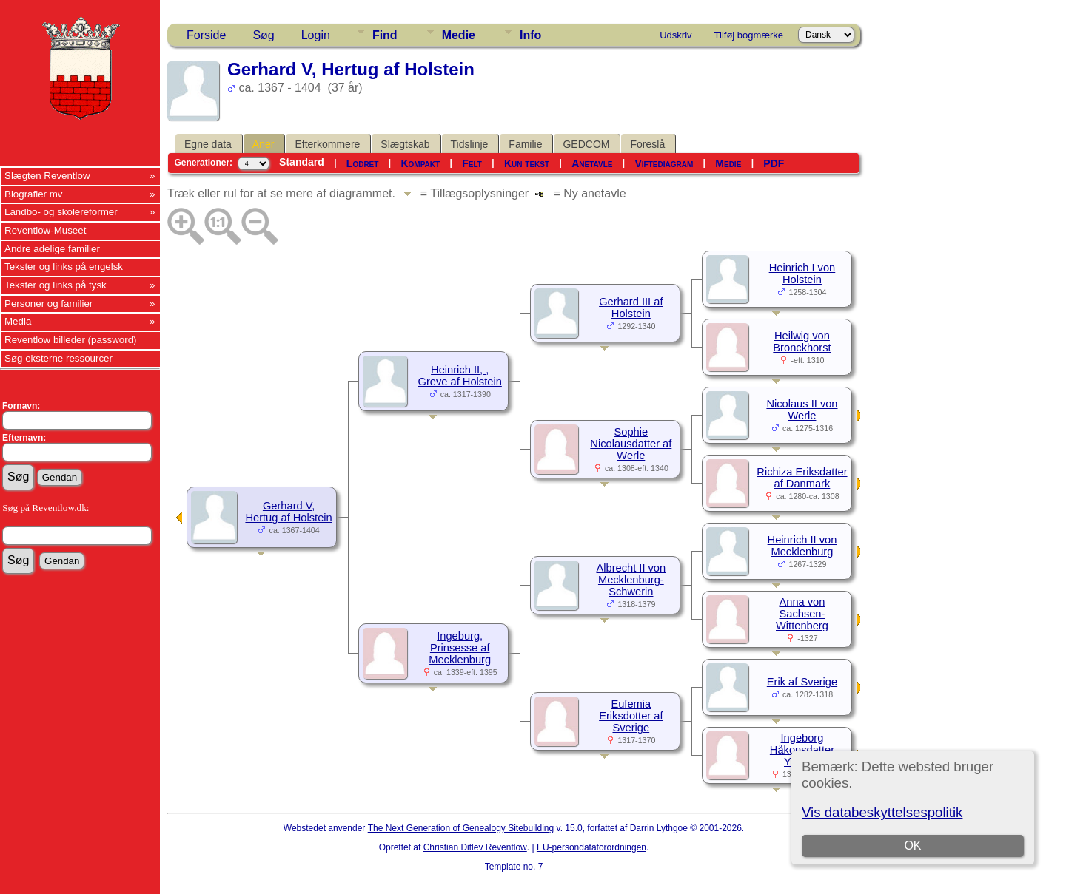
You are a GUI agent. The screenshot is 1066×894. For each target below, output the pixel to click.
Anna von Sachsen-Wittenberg (802, 613)
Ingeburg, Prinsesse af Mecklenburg (460, 648)
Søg (263, 35)
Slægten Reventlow (47, 175)
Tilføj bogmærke (748, 35)
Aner (263, 144)
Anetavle (591, 163)
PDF (773, 163)
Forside (206, 35)
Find (385, 35)
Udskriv (675, 35)
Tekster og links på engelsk (63, 266)
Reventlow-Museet (45, 230)
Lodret (362, 163)
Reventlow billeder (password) (70, 339)
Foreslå (647, 144)
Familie (525, 144)
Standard (301, 162)
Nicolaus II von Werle (801, 409)
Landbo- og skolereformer (61, 211)
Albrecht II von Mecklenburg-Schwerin (631, 579)
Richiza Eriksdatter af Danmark (802, 478)
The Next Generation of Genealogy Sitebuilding (461, 828)
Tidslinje (470, 144)
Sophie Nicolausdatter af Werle (630, 443)
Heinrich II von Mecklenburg (802, 546)
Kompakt (420, 163)
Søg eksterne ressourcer (58, 358)
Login (315, 35)
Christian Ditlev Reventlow (475, 847)
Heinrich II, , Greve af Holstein (460, 375)
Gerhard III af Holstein (631, 307)
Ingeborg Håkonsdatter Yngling (802, 750)
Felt (472, 163)
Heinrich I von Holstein (802, 273)
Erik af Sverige (802, 682)
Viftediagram (663, 163)
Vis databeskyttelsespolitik (882, 812)
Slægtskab (405, 144)
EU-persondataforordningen (591, 847)
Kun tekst (526, 163)
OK (912, 845)
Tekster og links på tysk (55, 285)
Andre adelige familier (52, 248)
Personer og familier (48, 303)
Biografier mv (33, 194)
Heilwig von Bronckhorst (802, 341)
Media (17, 321)
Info (530, 35)
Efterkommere (327, 144)
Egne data (208, 144)
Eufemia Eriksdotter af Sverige (631, 716)
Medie (458, 35)
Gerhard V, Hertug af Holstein (288, 512)
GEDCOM (586, 144)
